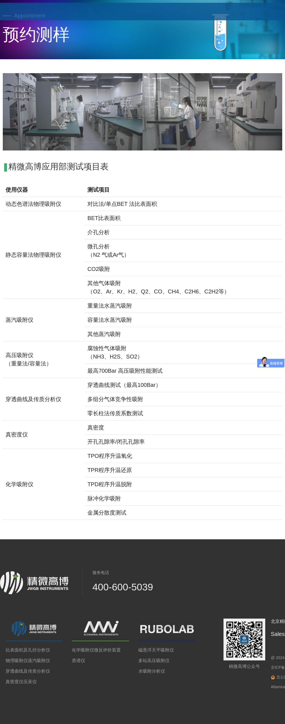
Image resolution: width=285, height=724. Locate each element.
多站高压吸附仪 (153, 663)
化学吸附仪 (83, 652)
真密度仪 (14, 684)
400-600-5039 (37, 11)
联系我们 (246, 11)
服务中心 (162, 11)
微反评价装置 (107, 652)
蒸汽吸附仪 (39, 663)
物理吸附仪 (17, 663)
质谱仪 (78, 663)
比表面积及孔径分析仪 (28, 652)
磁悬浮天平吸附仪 (156, 652)
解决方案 (190, 11)
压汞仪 (30, 684)
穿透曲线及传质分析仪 (28, 673)
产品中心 (134, 11)
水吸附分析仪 (151, 673)
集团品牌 (274, 11)
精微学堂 (218, 11)
